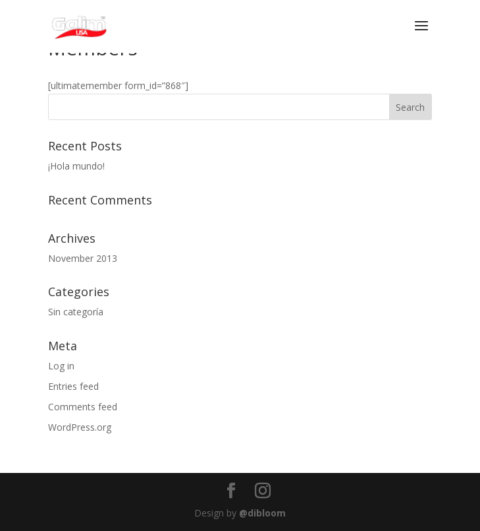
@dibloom (262, 513)
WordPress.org (79, 427)
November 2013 (82, 258)
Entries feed (73, 386)
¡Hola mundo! (76, 166)
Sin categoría (75, 311)
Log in (61, 365)
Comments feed (82, 406)
